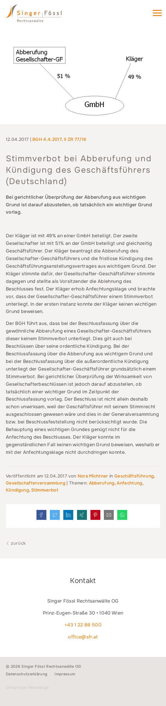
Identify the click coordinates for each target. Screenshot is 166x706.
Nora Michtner (93, 476)
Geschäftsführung (134, 476)
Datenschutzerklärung (26, 674)
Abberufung (102, 483)
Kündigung (17, 490)
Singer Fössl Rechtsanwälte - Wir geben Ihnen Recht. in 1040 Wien (42, 15)
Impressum (65, 674)
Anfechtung (129, 483)
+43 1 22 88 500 (83, 625)
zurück (16, 543)
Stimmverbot (45, 490)
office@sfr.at (83, 637)
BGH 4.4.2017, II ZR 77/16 (59, 139)
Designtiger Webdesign (27, 687)
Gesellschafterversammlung (35, 483)
